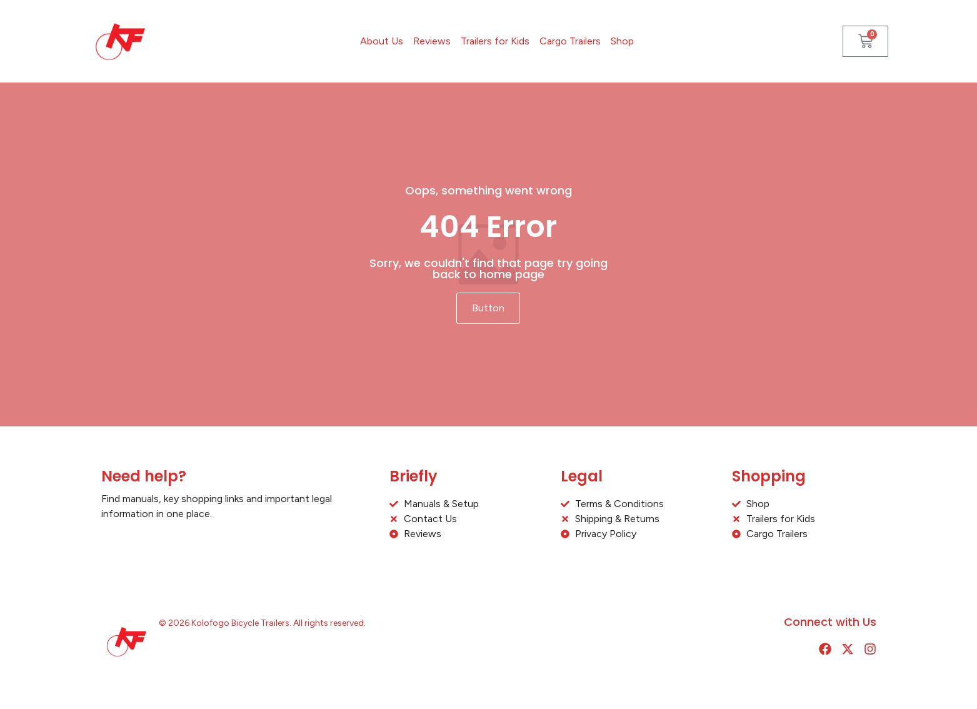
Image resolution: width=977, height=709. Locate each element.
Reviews (432, 41)
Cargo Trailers (570, 41)
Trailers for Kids (495, 41)
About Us (381, 41)
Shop (622, 41)
